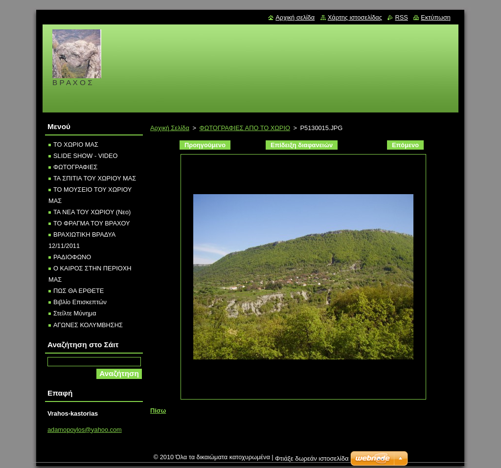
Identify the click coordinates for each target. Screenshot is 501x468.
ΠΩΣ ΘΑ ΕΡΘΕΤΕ (78, 290)
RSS (401, 17)
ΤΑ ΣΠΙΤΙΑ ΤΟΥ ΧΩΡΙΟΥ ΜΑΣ (94, 178)
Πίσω (158, 410)
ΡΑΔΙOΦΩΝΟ (72, 257)
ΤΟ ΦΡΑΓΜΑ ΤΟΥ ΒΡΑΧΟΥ (91, 223)
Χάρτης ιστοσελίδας (355, 17)
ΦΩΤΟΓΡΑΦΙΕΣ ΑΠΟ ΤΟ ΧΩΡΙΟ (244, 128)
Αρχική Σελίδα (169, 128)
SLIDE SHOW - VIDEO (85, 155)
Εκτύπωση (436, 17)
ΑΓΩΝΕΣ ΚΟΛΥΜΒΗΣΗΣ (88, 325)
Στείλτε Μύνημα (74, 313)
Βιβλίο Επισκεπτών (80, 302)
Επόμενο (405, 145)
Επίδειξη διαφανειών (302, 145)
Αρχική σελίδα (295, 17)
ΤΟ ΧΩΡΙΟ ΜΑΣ (75, 144)
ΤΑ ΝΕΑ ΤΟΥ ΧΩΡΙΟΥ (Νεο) (92, 212)
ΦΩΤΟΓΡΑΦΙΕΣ (75, 167)
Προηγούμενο (205, 145)
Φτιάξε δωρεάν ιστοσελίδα (311, 461)
